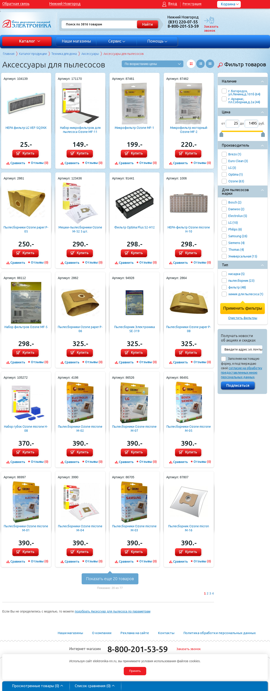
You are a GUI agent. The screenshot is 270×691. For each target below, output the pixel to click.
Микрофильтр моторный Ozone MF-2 (188, 130)
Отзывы (39, 162)
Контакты (166, 633)
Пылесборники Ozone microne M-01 (26, 528)
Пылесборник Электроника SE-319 (134, 329)
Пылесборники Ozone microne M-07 (134, 428)
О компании (101, 633)
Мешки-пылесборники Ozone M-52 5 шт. (80, 229)
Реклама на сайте (134, 633)
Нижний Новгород (65, 4)
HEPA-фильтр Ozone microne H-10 (189, 229)
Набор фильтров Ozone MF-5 (25, 327)
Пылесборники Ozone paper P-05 (26, 229)
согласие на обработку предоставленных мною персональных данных (241, 372)
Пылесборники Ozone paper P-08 (188, 329)
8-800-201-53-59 (137, 649)
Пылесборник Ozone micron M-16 (188, 528)
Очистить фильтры (242, 318)
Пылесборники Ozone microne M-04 (80, 528)
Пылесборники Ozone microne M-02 (80, 428)
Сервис (117, 41)
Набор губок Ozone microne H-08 (26, 428)
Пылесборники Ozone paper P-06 (80, 329)
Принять (135, 671)
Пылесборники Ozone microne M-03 (134, 528)
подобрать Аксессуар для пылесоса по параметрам (112, 611)
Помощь (157, 41)
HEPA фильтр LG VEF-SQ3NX (26, 128)
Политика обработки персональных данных (219, 633)
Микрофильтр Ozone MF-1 (134, 128)
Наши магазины (76, 41)
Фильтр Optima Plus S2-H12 (134, 227)
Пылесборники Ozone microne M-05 (188, 428)
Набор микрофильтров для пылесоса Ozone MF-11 (80, 130)
